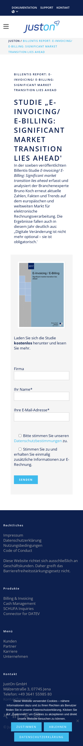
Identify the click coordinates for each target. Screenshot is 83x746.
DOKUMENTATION (24, 8)
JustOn (14, 41)
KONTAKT (62, 8)
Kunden (10, 641)
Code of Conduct (17, 550)
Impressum (13, 535)
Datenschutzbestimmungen (38, 440)
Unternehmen (15, 656)
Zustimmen (26, 727)
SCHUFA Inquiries (18, 608)
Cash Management (19, 603)
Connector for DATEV (21, 613)
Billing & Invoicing (18, 598)
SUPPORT (46, 8)
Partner (9, 646)
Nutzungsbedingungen (22, 545)
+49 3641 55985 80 (34, 694)
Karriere (10, 651)
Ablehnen (58, 727)
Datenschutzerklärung (22, 540)
